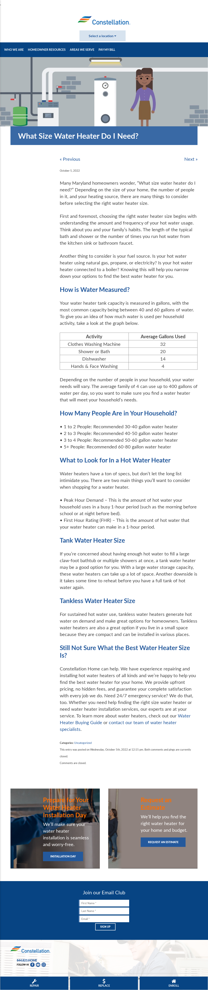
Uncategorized (83, 743)
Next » (191, 159)
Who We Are (14, 50)
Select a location (102, 35)
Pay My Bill (107, 50)
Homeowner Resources (47, 50)
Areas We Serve (82, 50)
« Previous (70, 159)
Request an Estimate (163, 842)
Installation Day (63, 856)
